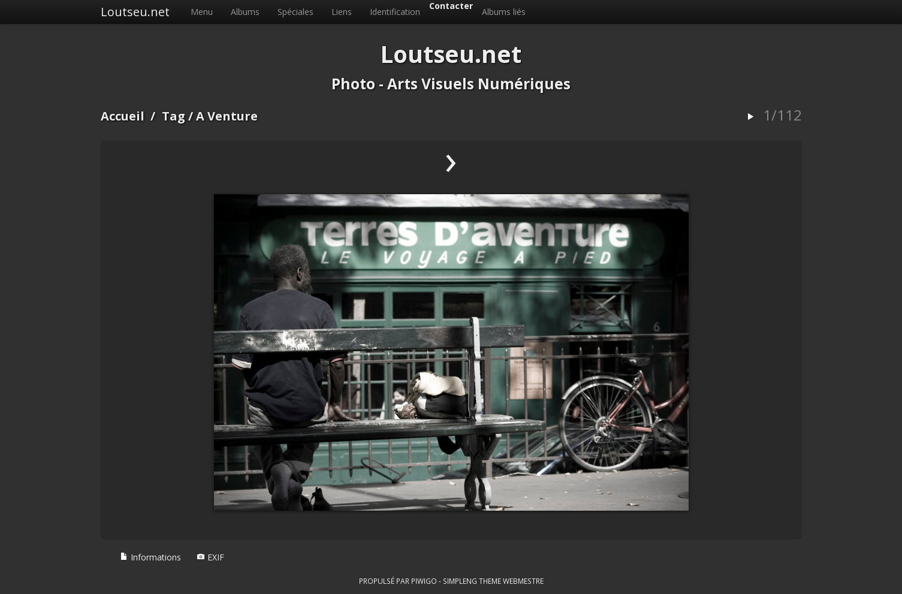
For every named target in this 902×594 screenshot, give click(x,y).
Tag (173, 116)
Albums (245, 11)
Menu (202, 11)
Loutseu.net (135, 12)
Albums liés (504, 11)
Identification (395, 11)
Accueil (122, 116)
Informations (150, 557)
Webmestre (523, 581)
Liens (341, 11)
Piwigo (424, 581)
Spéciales (295, 11)
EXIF (210, 557)
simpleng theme (472, 581)
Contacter (451, 5)
